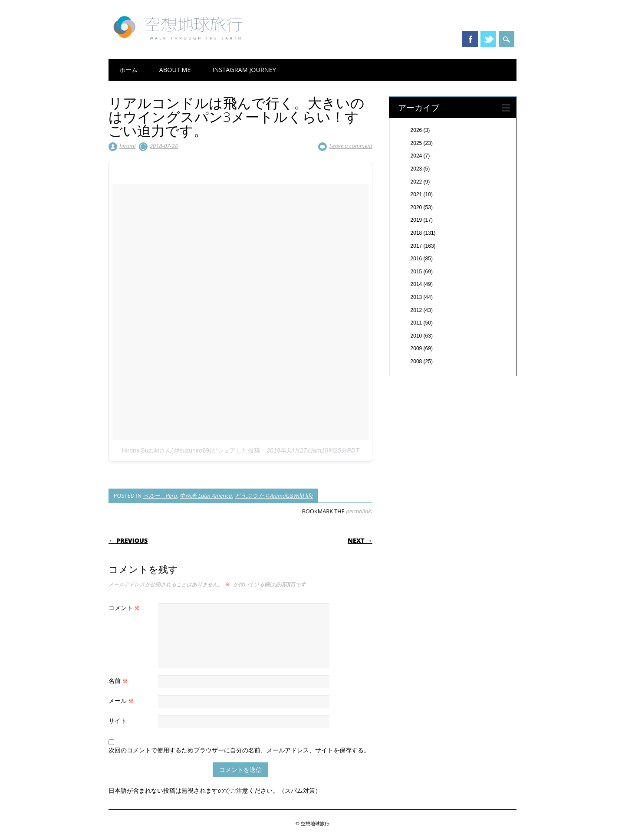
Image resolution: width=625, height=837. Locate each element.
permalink (358, 511)
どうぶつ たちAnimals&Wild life (274, 495)
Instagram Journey (244, 70)
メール (123, 700)
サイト (118, 720)
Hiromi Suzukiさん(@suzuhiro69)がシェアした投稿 (191, 450)
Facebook (470, 39)
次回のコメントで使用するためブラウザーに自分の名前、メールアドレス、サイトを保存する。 (239, 750)
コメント (126, 608)
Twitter (488, 39)
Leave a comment (350, 146)
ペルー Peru (160, 495)
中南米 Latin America (206, 495)
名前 (120, 680)
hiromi (127, 146)
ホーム (128, 70)
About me (175, 70)
